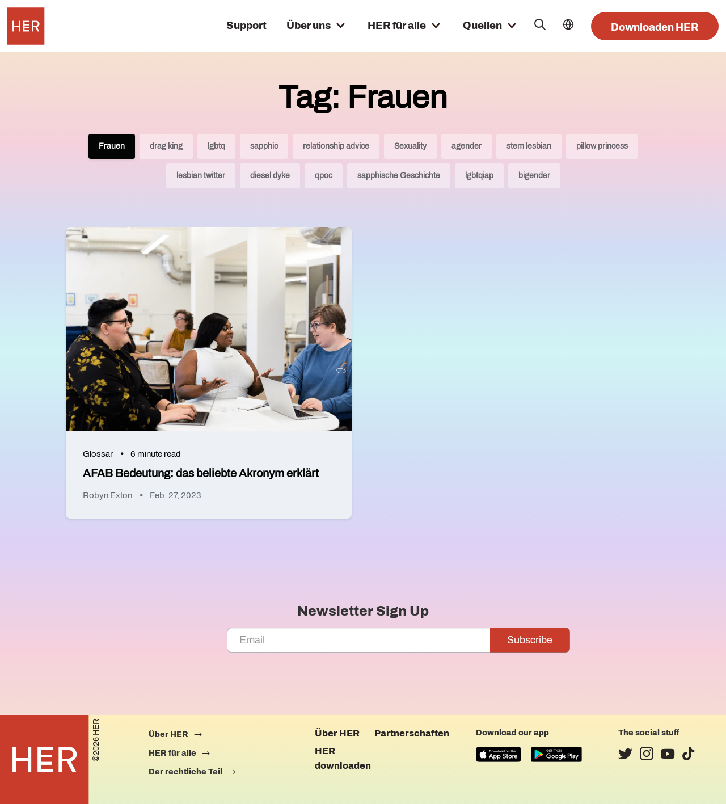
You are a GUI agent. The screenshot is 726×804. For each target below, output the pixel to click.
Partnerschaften (411, 733)
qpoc (323, 175)
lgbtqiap (479, 175)
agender (466, 146)
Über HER (337, 733)
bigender (534, 175)
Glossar (98, 453)
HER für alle (397, 25)
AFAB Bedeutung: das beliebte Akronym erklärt (201, 473)
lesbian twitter (200, 175)
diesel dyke (270, 175)
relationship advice (336, 146)
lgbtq (216, 146)
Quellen (482, 25)
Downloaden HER (655, 27)
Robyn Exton (107, 495)
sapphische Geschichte (398, 175)
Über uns (308, 25)
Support (246, 25)
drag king (166, 146)
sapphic (264, 146)
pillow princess (602, 146)
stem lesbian (528, 146)
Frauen (112, 146)
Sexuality (410, 146)
